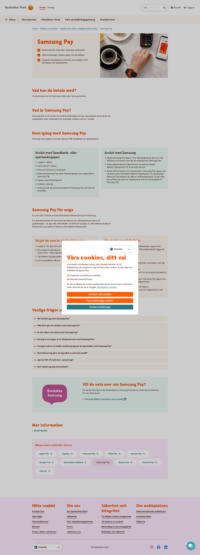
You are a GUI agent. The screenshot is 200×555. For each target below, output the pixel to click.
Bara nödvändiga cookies (100, 300)
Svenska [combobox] (118, 249)
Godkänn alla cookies (100, 294)
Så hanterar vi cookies (107, 287)
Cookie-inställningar (100, 307)
